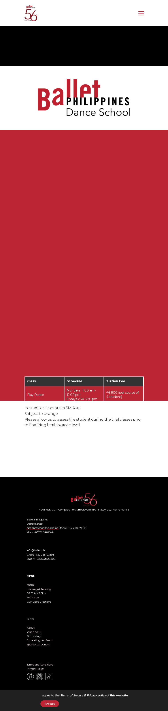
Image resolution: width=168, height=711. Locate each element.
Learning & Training (39, 589)
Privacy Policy (35, 668)
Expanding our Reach (40, 640)
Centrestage (34, 636)
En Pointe (33, 597)
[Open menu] (141, 13)
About (31, 627)
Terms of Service (71, 695)
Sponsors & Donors (38, 644)
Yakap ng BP (35, 631)
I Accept (50, 703)
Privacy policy (96, 695)
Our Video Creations (39, 601)
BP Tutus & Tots (36, 593)
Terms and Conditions (40, 664)
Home (30, 584)
